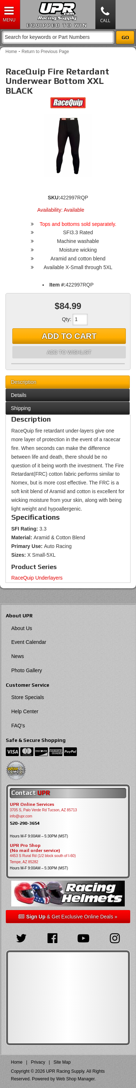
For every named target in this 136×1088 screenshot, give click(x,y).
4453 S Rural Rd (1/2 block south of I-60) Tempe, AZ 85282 (43, 859)
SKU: (54, 197)
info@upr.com (21, 816)
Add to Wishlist (69, 352)
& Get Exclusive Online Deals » (67, 916)
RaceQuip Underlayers (37, 578)
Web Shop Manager (75, 1078)
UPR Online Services (32, 804)
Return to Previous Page (45, 51)
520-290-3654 (25, 823)
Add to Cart (69, 336)
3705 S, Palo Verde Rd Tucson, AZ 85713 (43, 810)
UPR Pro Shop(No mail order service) (35, 848)
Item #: (57, 285)
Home (11, 51)
